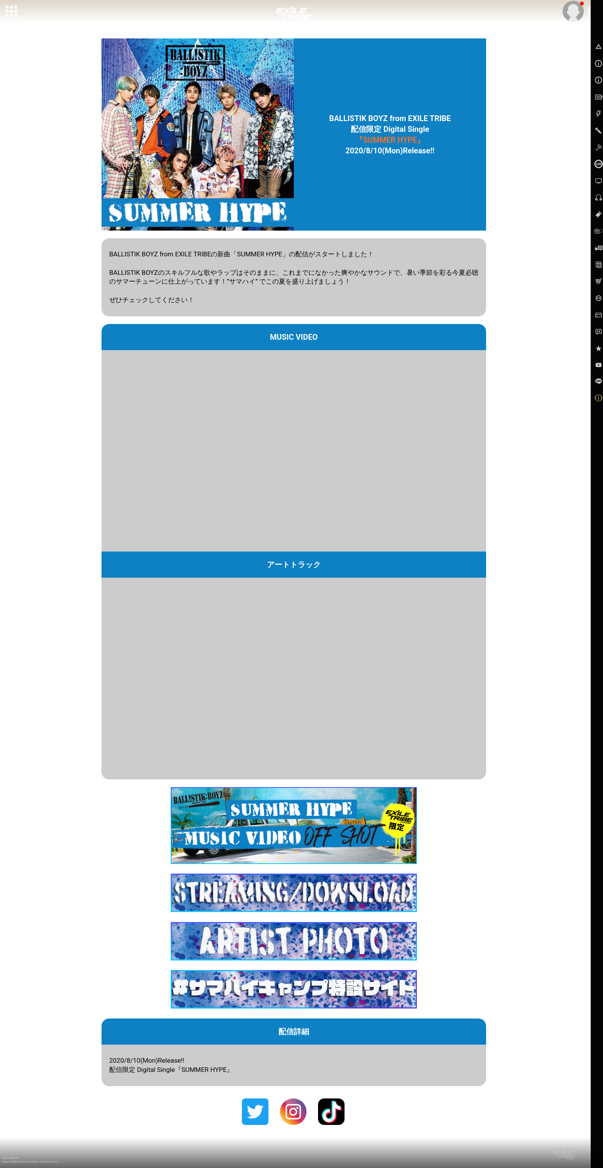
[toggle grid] (12, 12)
